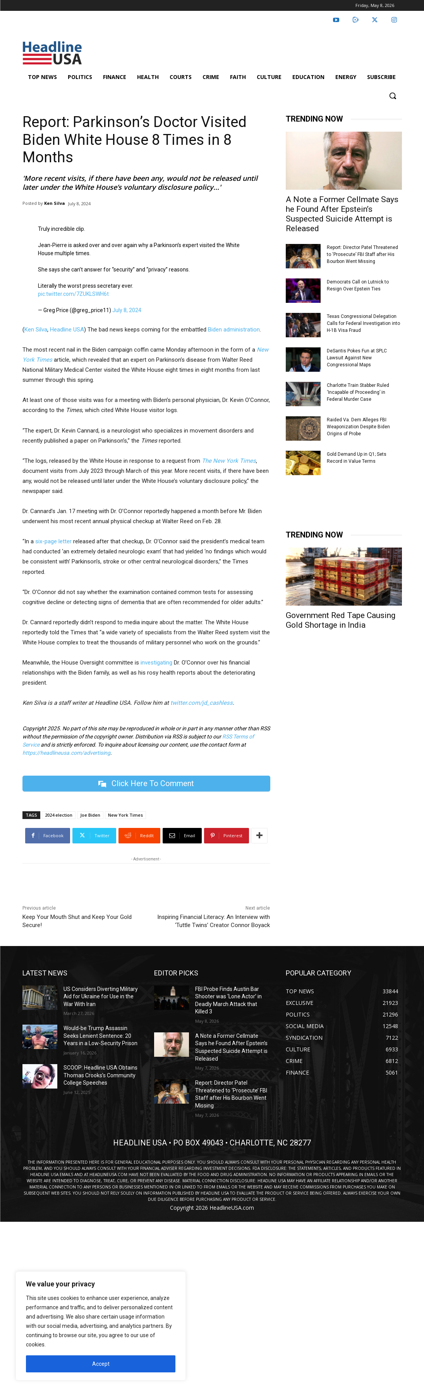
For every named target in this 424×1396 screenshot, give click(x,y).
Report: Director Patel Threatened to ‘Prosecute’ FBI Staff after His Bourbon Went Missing (362, 254)
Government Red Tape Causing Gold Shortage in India (340, 620)
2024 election (58, 815)
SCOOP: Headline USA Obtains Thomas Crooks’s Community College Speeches (100, 1075)
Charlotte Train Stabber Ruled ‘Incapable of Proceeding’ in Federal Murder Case (358, 392)
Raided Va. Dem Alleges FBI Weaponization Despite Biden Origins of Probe (358, 426)
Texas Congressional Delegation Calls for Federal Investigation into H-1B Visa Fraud (363, 323)
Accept (101, 1364)
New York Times (125, 815)
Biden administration (234, 329)
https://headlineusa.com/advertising (66, 753)
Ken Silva (54, 203)
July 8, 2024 (126, 310)
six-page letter (53, 541)
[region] (100, 1326)
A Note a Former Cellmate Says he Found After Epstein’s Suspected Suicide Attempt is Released (342, 214)
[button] (392, 95)
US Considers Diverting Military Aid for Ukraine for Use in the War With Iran (101, 996)
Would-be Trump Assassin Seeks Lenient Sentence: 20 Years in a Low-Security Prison (100, 1035)
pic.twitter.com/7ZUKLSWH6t (73, 294)
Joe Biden (90, 815)
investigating (156, 662)
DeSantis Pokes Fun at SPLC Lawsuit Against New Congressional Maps (357, 357)
